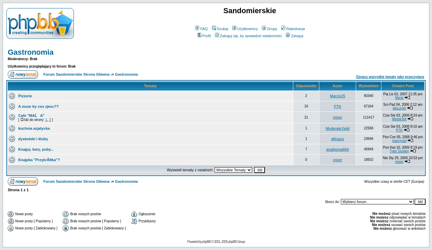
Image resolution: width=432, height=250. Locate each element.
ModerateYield (338, 128)
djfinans (337, 139)
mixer (337, 117)
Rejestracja (293, 29)
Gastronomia (31, 52)
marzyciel (399, 141)
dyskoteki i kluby (33, 139)
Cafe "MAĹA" (31, 116)
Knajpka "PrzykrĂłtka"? (39, 160)
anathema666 (337, 149)
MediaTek (399, 119)
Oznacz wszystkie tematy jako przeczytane (390, 77)
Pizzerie (25, 96)
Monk (399, 98)
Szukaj (220, 29)
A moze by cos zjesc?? (38, 106)
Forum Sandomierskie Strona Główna (76, 74)
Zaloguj (294, 36)
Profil (204, 36)
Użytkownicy (245, 29)
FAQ (201, 29)
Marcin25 (337, 96)
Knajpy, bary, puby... (36, 149)
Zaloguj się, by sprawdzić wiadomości (248, 36)
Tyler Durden (399, 151)
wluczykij (399, 108)
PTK (337, 106)
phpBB (206, 242)
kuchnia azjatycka (34, 128)
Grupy (269, 29)
